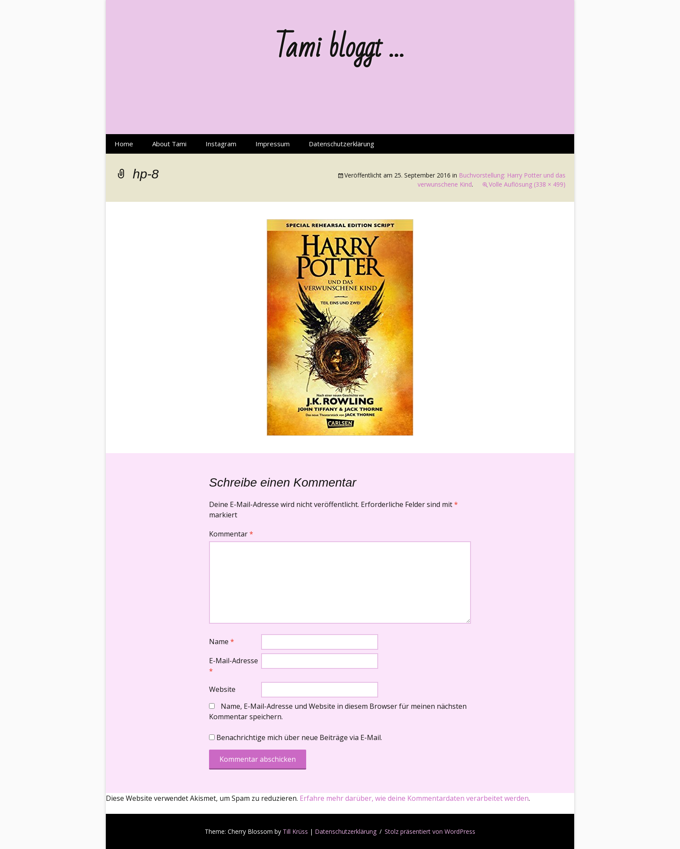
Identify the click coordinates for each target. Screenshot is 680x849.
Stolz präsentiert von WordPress (430, 831)
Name (221, 641)
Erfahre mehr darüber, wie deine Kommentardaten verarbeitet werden (414, 798)
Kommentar (231, 534)
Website (222, 689)
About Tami (169, 143)
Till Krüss (295, 831)
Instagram (221, 143)
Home (123, 143)
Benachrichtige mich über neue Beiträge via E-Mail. (299, 737)
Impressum (272, 143)
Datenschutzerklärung (341, 143)
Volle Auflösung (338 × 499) (527, 184)
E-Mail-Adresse (233, 666)
